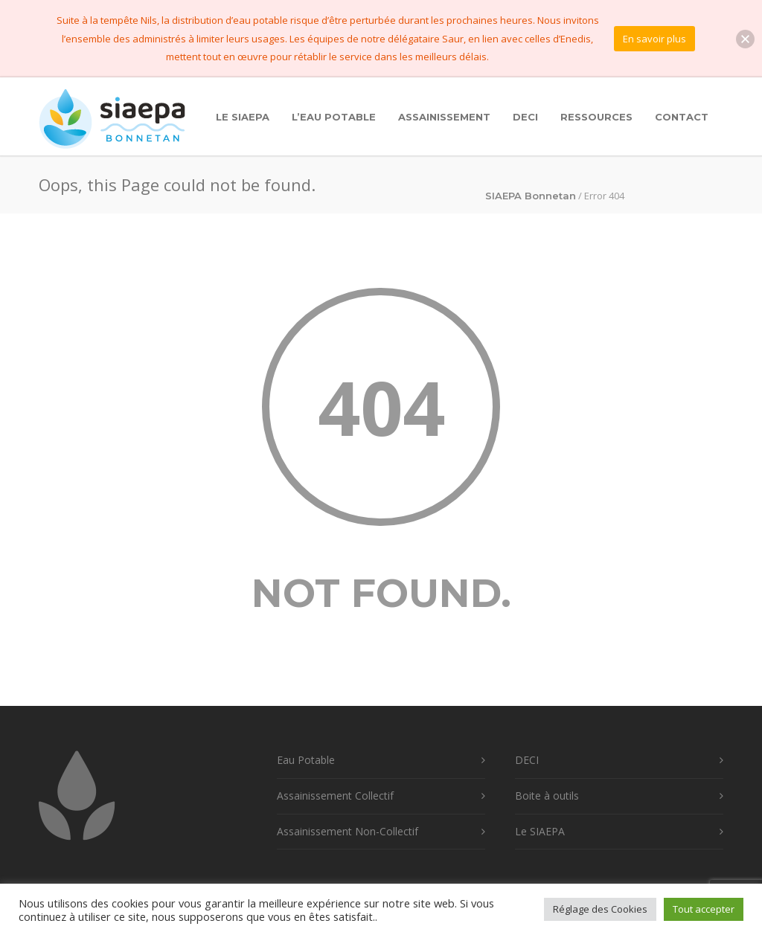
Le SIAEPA (242, 117)
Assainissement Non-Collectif (347, 831)
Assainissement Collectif (335, 795)
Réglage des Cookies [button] (600, 909)
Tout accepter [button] (703, 909)
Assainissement (444, 117)
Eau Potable (306, 760)
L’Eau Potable (334, 117)
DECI (525, 117)
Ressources (596, 117)
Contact (681, 117)
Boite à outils (547, 795)
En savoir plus (654, 38)
